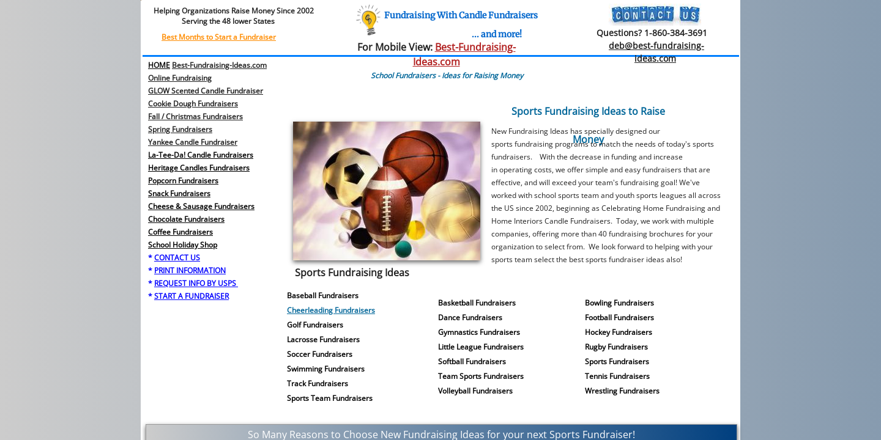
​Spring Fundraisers (180, 129)
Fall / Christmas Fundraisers (195, 116)
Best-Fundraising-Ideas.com (219, 65)
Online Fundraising (180, 78)
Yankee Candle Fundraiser (192, 142)
